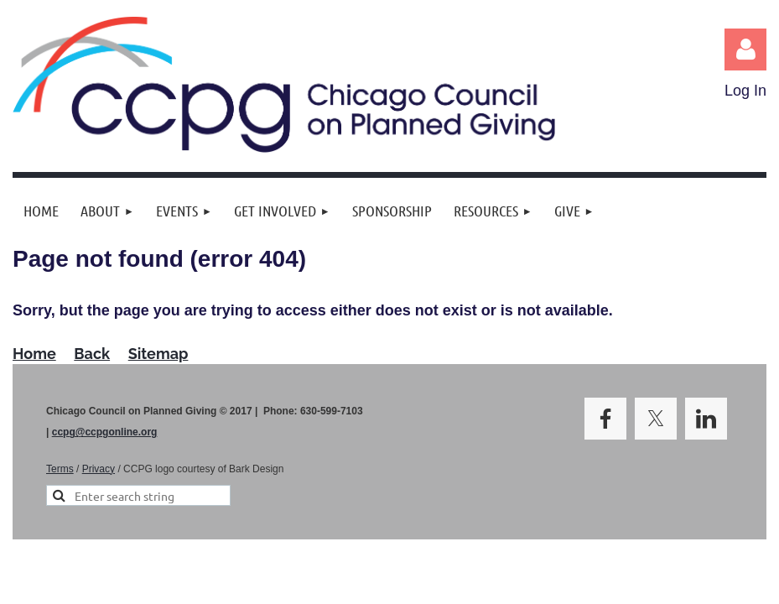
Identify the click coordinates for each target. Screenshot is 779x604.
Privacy (98, 469)
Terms (60, 469)
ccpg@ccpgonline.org (105, 432)
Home (34, 353)
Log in (745, 49)
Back (92, 353)
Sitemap (158, 353)
